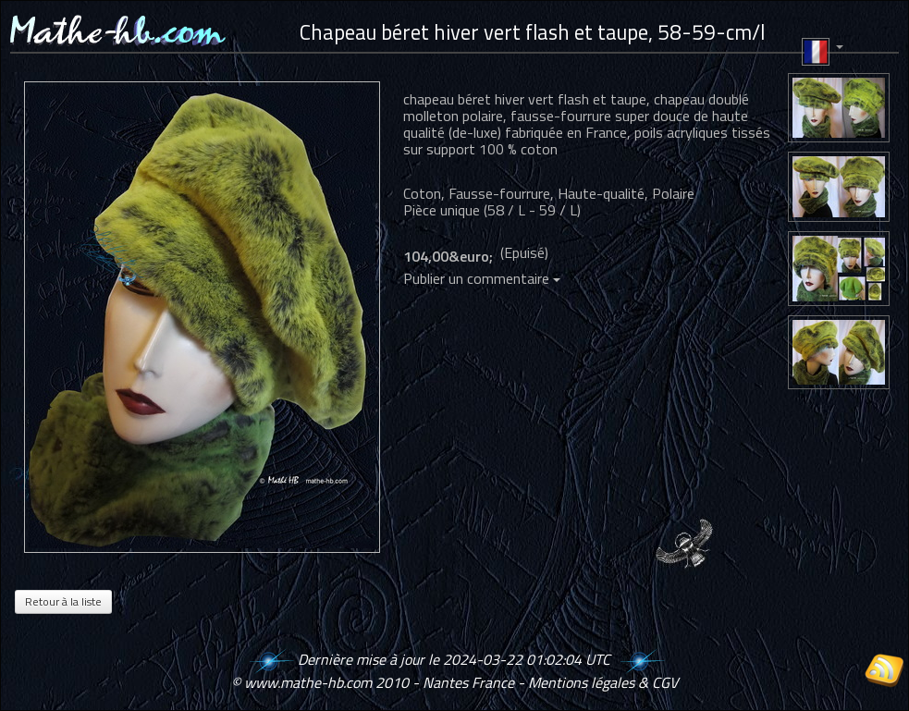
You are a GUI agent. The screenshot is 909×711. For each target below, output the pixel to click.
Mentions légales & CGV (603, 682)
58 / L (506, 210)
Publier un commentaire (481, 278)
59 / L (558, 210)
